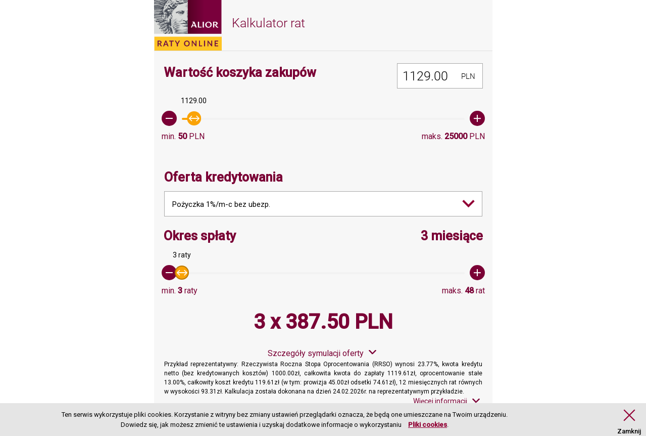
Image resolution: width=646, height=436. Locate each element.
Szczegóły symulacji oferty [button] (316, 353)
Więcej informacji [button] (440, 401)
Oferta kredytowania (223, 177)
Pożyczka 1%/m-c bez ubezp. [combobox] (221, 204)
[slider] (323, 118)
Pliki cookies (427, 424)
